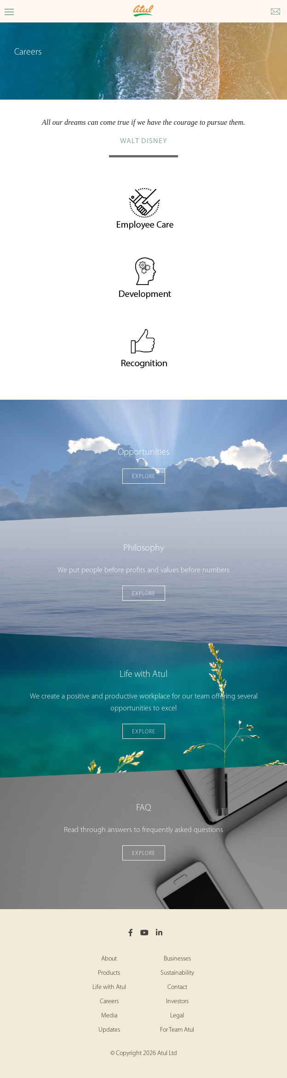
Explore (143, 477)
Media (109, 1015)
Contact (177, 987)
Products (109, 973)
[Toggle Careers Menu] (9, 11)
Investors (177, 1001)
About (109, 958)
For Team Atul (177, 1030)
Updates (109, 1030)
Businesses (177, 958)
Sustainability (177, 973)
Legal (177, 1015)
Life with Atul (109, 987)
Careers (109, 1001)
